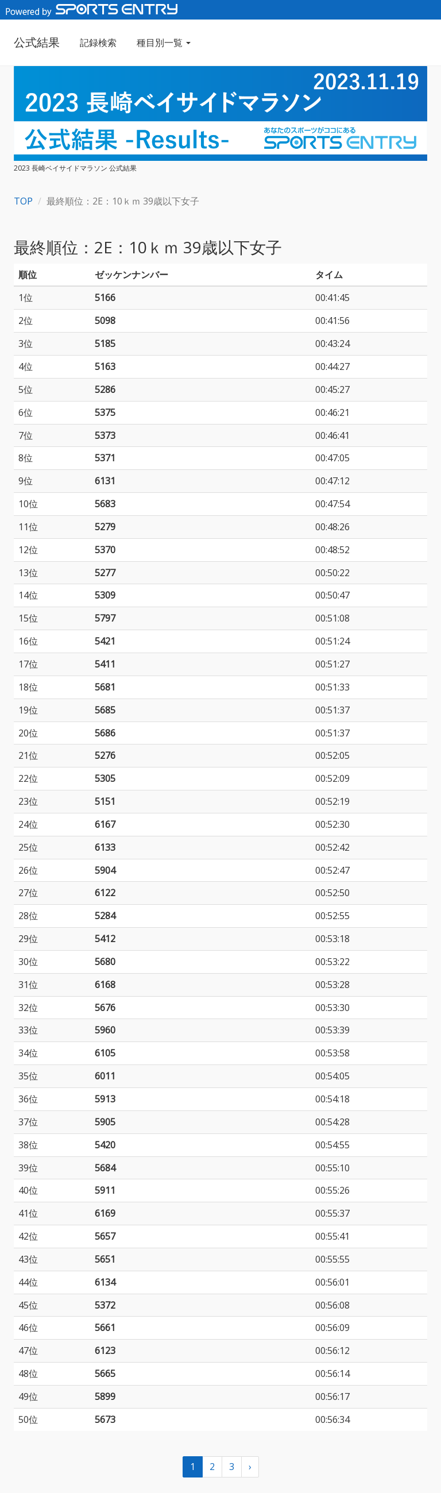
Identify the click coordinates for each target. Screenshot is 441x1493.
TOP (23, 201)
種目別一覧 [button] (164, 42)
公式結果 (37, 42)
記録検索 (98, 42)
